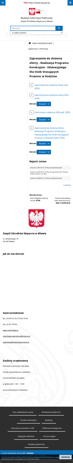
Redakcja (49, 420)
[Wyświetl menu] (70, 3)
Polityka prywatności (36, 444)
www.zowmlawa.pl (10, 330)
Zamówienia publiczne (51, 412)
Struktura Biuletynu (28, 420)
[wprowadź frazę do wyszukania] (33, 28)
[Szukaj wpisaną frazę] (59, 28)
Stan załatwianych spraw (23, 412)
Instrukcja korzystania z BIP (22, 428)
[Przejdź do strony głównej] (36, 15)
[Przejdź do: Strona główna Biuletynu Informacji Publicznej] (30, 43)
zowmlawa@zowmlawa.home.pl (16, 342)
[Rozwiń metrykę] (44, 104)
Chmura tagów (49, 436)
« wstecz (67, 185)
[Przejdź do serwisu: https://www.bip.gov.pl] (36, 3)
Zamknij (65, 457)
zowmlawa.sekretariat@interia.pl (16, 336)
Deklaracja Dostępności (52, 428)
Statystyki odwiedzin (26, 436)
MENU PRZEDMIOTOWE (42, 43)
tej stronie (59, 457)
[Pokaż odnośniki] (2, 3)
